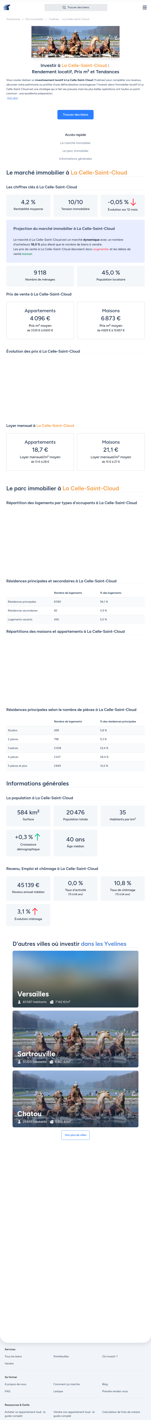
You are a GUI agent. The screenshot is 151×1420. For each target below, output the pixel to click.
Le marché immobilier (75, 143)
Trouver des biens (75, 114)
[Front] (6, 7)
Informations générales (75, 159)
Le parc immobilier (76, 151)
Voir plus (12, 98)
